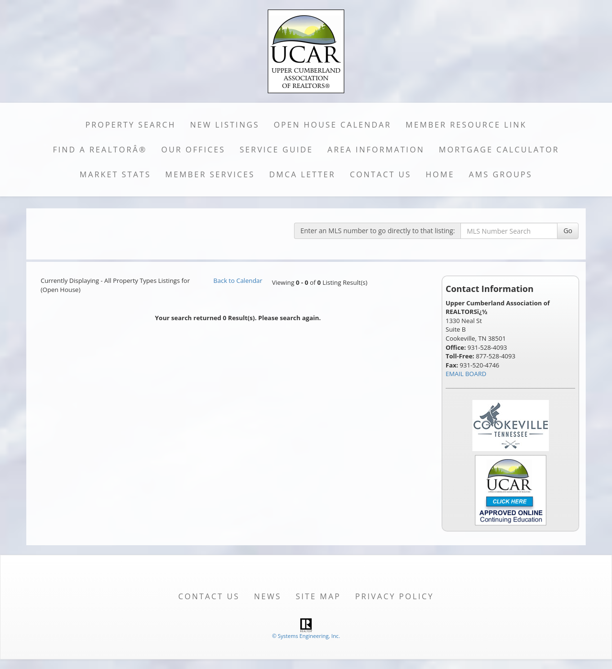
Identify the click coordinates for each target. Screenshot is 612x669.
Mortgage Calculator (499, 149)
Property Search (131, 124)
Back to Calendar (237, 280)
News (267, 596)
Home (440, 174)
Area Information (376, 149)
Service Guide (276, 149)
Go (567, 230)
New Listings (225, 124)
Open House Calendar (332, 124)
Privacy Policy (394, 596)
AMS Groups (500, 174)
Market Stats (115, 174)
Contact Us (381, 174)
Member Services (210, 174)
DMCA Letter (302, 174)
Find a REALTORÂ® (100, 149)
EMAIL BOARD (466, 373)
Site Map (317, 596)
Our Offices (193, 149)
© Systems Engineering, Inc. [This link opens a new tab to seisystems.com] (306, 635)
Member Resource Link (465, 124)
